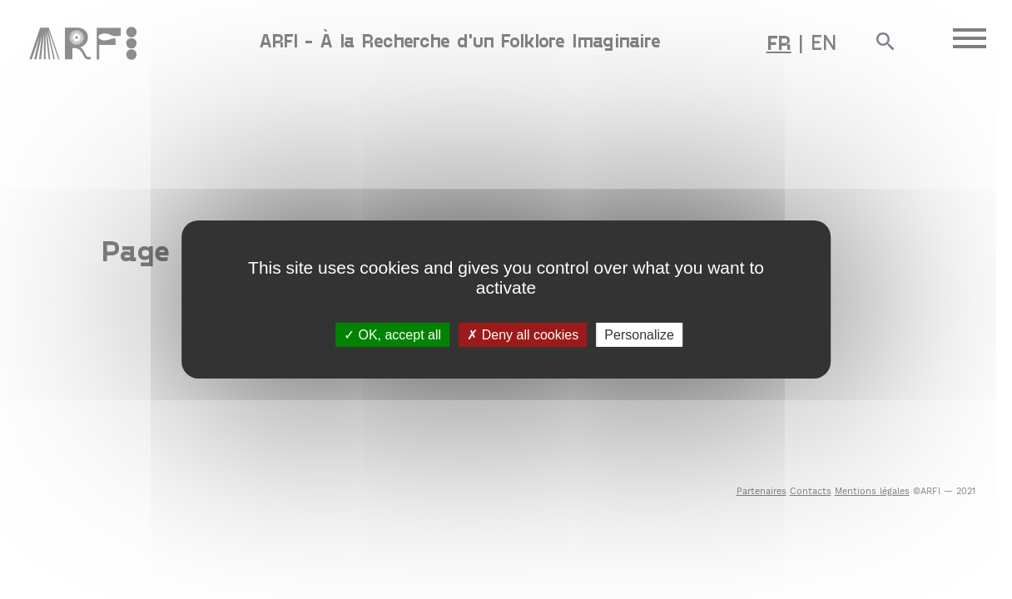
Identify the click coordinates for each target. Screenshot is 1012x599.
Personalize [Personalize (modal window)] (639, 335)
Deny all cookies (522, 335)
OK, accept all (392, 335)
